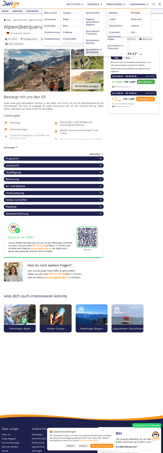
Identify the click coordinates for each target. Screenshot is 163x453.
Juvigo (7, 20)
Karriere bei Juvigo (10, 442)
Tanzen (123, 11)
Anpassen (83, 446)
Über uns (6, 434)
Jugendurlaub (38, 446)
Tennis (90, 11)
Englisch (56, 11)
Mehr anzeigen (9, 147)
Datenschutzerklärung (89, 440)
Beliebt (5, 11)
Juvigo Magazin (9, 438)
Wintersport (32, 11)
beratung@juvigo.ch (41, 248)
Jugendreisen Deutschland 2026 (40, 20)
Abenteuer (17, 11)
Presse (5, 450)
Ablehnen (70, 446)
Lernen (113, 11)
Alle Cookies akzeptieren (102, 446)
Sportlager (37, 450)
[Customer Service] (155, 436)
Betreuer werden (10, 446)
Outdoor (101, 11)
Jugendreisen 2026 (20, 20)
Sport (45, 11)
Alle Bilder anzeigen (86, 86)
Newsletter (136, 11)
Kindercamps (38, 442)
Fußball (79, 11)
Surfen (67, 11)
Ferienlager (37, 434)
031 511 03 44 (38, 245)
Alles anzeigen (96, 154)
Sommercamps (39, 438)
